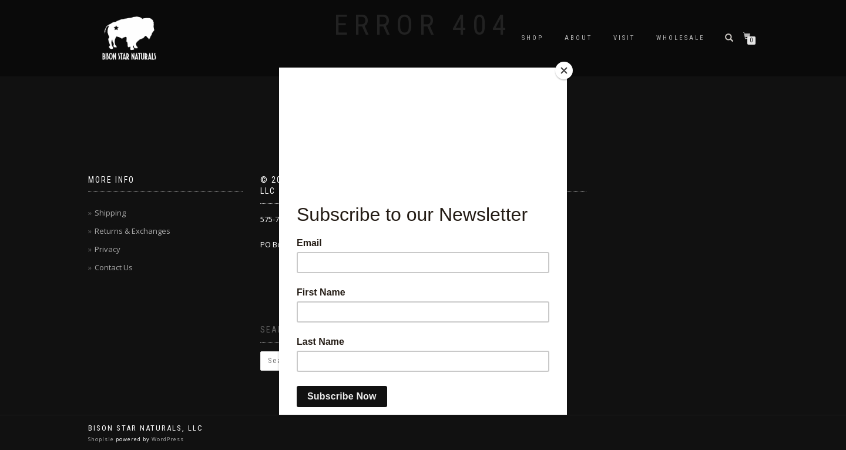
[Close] (564, 70)
